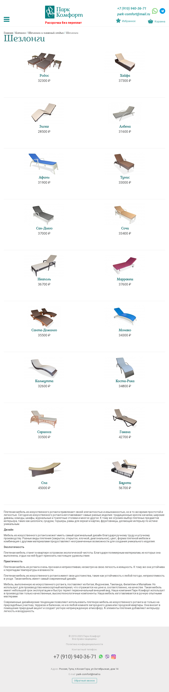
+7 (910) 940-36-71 (131, 8)
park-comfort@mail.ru (133, 14)
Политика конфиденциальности (84, 644)
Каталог (20, 33)
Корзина (160, 21)
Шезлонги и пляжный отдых (46, 33)
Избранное (129, 21)
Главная (8, 33)
